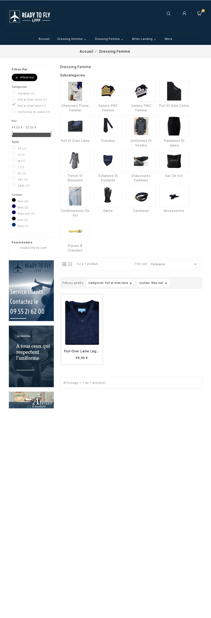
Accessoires (174, 211)
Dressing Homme (72, 39)
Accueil (44, 39)
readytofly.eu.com (33, 247)
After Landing (144, 39)
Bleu (23, 207)
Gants (108, 211)
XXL (23, 179)
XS (22, 148)
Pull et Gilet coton (32, 99)
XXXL (24, 185)
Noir (23, 201)
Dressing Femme (109, 39)
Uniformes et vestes (34, 111)
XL (22, 173)
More (168, 39)
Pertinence (174, 264)
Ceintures (141, 211)
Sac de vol (174, 176)
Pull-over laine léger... (83, 351)
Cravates (26, 93)
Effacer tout (24, 77)
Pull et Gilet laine (32, 105)
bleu (23, 226)
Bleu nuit (26, 213)
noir (23, 219)
